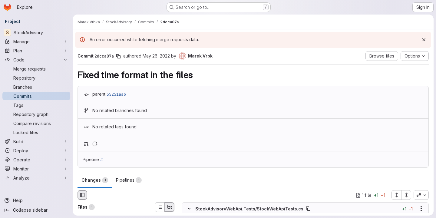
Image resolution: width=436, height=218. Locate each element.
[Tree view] (169, 207)
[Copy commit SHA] (118, 56)
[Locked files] (36, 132)
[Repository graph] (36, 114)
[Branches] (36, 87)
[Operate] (36, 159)
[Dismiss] (424, 39)
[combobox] (421, 195)
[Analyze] (36, 177)
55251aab (116, 94)
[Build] (36, 141)
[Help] (36, 200)
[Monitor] (36, 168)
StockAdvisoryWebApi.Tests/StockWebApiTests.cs (249, 208)
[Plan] (36, 50)
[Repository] (36, 78)
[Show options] (421, 209)
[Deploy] (36, 150)
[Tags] (36, 105)
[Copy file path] (308, 209)
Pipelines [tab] (129, 180)
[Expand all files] (396, 195)
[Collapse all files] (406, 195)
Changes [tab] (94, 180)
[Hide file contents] (189, 209)
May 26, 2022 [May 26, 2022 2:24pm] (156, 55)
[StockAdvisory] (36, 32)
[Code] (36, 59)
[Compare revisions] (36, 123)
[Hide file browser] (82, 195)
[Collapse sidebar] (36, 210)
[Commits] (36, 96)
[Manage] (36, 41)
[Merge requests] (36, 68)
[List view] (159, 207)
